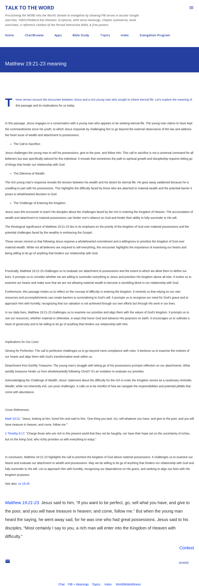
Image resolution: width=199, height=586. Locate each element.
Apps (58, 35)
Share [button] (184, 562)
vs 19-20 (24, 483)
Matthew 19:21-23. (22, 502)
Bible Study (81, 35)
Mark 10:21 (12, 418)
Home (9, 35)
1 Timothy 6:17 (14, 433)
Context (186, 547)
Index (125, 35)
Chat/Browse (34, 35)
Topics (105, 35)
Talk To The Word (29, 7)
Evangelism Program (155, 35)
